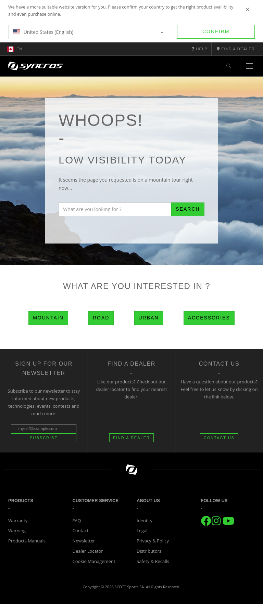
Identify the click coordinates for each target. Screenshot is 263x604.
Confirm (215, 31)
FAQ (77, 520)
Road (101, 317)
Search (188, 209)
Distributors (149, 551)
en (15, 49)
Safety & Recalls (153, 561)
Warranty (17, 520)
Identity (144, 520)
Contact (81, 530)
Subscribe (44, 438)
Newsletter (84, 541)
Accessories (209, 317)
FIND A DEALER (131, 438)
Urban (149, 317)
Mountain (48, 317)
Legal (142, 530)
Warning (17, 530)
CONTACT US (219, 438)
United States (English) (88, 32)
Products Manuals (27, 541)
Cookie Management (94, 561)
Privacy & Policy (153, 541)
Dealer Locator (88, 551)
